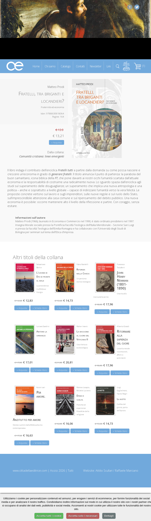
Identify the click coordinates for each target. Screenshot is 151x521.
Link (109, 66)
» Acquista (56, 142)
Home (36, 66)
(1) (139, 66)
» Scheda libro (40, 308)
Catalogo (66, 66)
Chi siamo (50, 66)
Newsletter (95, 66)
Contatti (80, 66)
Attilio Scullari (104, 470)
